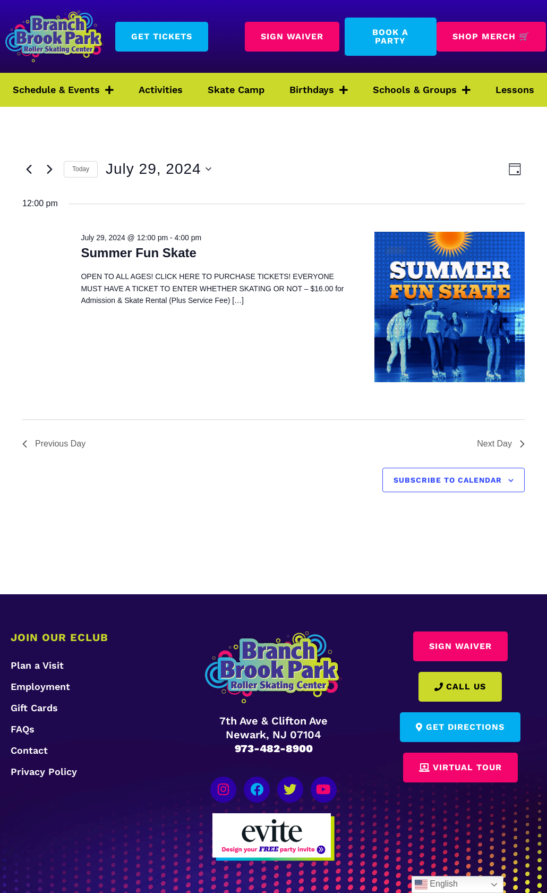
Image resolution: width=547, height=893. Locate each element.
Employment (40, 686)
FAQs (23, 729)
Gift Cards (34, 707)
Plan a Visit (37, 665)
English (436, 884)
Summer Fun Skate (138, 253)
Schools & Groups (422, 90)
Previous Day (54, 443)
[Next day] (49, 169)
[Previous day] (28, 169)
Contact (29, 750)
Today (80, 169)
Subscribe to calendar (448, 480)
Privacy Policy (44, 771)
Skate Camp (236, 89)
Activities (161, 89)
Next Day (501, 443)
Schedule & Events (63, 90)
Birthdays (318, 90)
